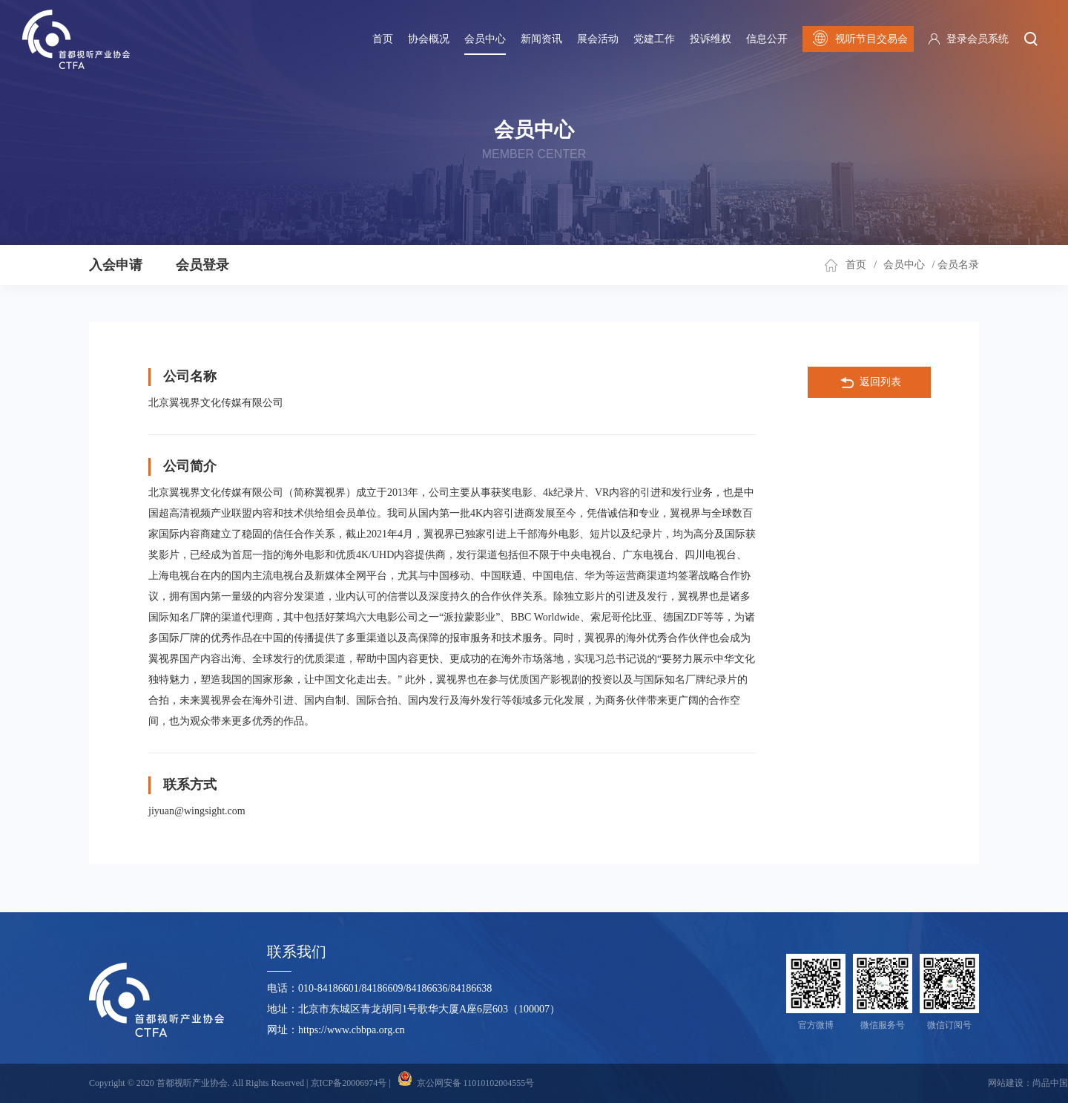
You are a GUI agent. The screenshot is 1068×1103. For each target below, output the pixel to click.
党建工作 (654, 39)
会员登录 (202, 265)
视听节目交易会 (858, 38)
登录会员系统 (977, 39)
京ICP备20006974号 (349, 1083)
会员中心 (485, 39)
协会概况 (428, 39)
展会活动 (598, 39)
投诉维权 (710, 39)
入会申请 (115, 265)
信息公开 (767, 39)
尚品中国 (1050, 1083)
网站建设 (1006, 1083)
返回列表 (869, 383)
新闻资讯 (541, 39)
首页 (382, 39)
